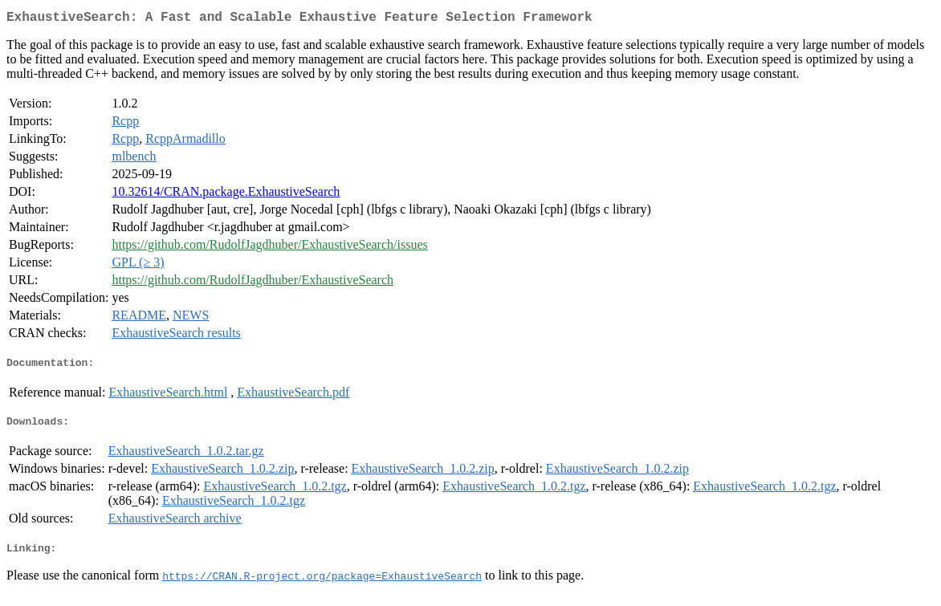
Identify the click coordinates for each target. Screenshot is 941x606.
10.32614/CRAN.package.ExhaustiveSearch (226, 194)
